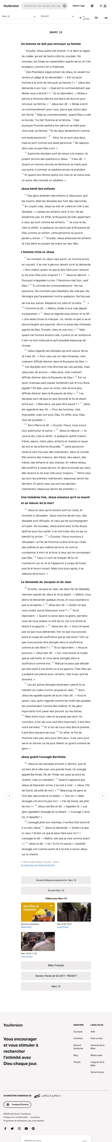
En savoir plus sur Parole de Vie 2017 (38, 865)
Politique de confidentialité (16, 1117)
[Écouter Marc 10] (96, 17)
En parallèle (84, 17)
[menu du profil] (102, 6)
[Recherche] (41, 6)
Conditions (35, 1117)
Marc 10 (19, 16)
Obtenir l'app (79, 6)
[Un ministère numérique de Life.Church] (56, 1094)
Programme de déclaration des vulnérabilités (24, 1120)
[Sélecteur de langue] (92, 6)
